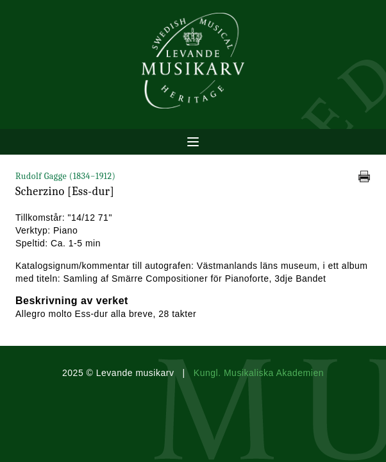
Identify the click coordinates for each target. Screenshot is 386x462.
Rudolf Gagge (65, 176)
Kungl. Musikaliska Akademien (259, 373)
